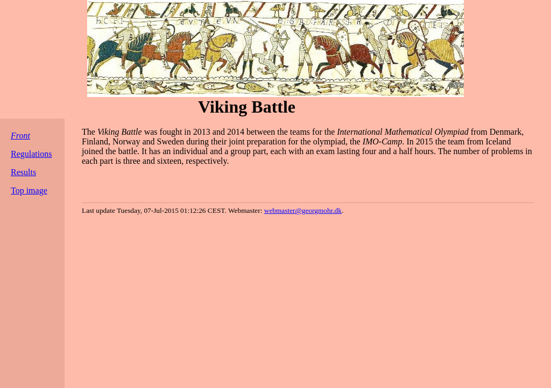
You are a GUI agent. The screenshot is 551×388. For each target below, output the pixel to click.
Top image (29, 190)
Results (23, 172)
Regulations (31, 153)
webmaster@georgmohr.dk (303, 210)
